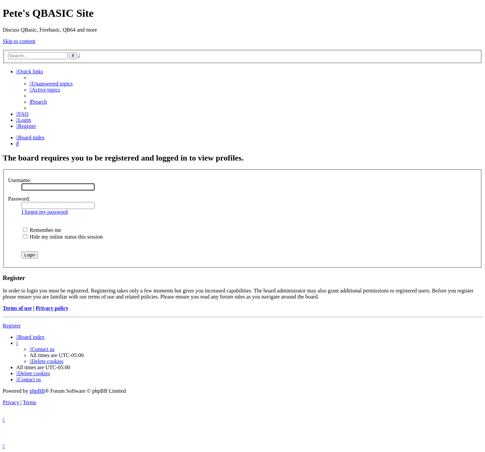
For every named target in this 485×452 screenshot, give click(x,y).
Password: (19, 199)
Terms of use (17, 308)
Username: (19, 180)
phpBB (37, 391)
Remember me (42, 230)
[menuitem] (51, 83)
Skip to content (19, 41)
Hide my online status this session (63, 237)
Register (12, 325)
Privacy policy (52, 308)
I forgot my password (45, 212)
